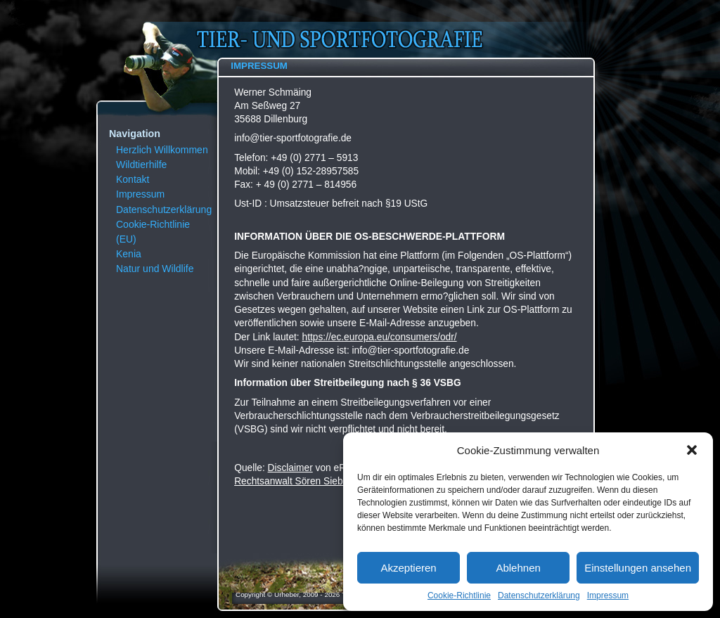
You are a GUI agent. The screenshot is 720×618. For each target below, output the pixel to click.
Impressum (608, 595)
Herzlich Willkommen (162, 149)
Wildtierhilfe (141, 164)
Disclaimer (290, 468)
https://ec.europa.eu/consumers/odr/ (379, 337)
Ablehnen (518, 568)
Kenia (128, 253)
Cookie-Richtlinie (459, 595)
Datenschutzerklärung (539, 595)
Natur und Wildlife (155, 268)
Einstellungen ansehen (637, 568)
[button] (692, 450)
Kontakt (132, 179)
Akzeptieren (408, 568)
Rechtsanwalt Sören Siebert (294, 481)
